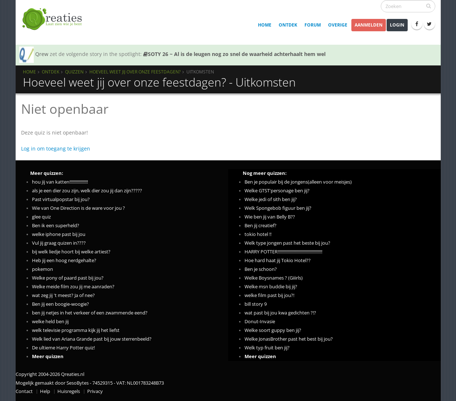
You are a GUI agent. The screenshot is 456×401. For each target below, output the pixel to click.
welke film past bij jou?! (269, 295)
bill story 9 (256, 304)
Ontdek (288, 25)
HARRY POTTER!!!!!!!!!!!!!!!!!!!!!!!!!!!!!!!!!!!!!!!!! (283, 252)
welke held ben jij (50, 321)
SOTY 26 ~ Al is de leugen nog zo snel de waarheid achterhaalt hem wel (234, 54)
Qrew (41, 54)
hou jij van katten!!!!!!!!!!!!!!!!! (60, 182)
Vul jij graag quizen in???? (59, 243)
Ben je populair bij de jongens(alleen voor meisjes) (298, 182)
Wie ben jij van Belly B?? (270, 217)
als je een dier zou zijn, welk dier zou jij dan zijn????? (87, 191)
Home (264, 25)
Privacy (95, 391)
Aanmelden (369, 25)
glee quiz (41, 217)
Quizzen (74, 72)
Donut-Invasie (260, 321)
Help (45, 391)
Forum (312, 25)
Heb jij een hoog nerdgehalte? (64, 260)
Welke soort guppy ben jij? (273, 330)
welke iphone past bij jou (58, 234)
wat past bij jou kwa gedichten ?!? (280, 313)
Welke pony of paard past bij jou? (68, 278)
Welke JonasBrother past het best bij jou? (289, 339)
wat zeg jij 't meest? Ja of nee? (63, 295)
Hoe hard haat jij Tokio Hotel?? (278, 260)
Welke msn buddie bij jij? (271, 287)
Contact (24, 391)
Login (397, 25)
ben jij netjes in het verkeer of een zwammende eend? (90, 313)
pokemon (42, 269)
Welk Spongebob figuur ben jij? (278, 208)
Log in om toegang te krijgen (55, 148)
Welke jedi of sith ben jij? (271, 199)
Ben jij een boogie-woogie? (60, 304)
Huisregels (68, 391)
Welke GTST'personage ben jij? (277, 191)
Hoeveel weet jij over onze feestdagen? (135, 72)
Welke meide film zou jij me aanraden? (73, 287)
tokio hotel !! (258, 234)
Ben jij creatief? (261, 225)
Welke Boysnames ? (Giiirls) (274, 278)
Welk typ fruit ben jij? (267, 348)
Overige (337, 25)
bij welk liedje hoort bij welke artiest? (71, 252)
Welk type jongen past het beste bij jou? (287, 243)
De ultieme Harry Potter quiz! (63, 348)
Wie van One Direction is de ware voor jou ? (78, 208)
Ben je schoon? (261, 269)
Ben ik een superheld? (55, 225)
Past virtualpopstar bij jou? (61, 199)
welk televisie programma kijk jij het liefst (76, 330)
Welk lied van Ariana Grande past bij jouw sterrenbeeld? (92, 339)
